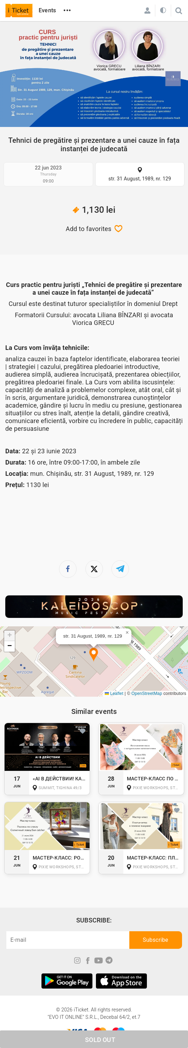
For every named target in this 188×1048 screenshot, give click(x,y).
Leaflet (114, 693)
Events (47, 10)
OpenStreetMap (146, 693)
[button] (93, 655)
